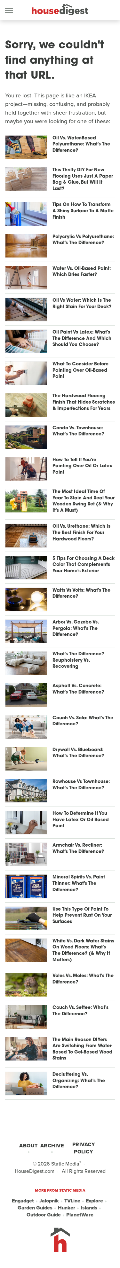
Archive (52, 1145)
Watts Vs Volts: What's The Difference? (81, 593)
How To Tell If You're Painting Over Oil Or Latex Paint (82, 466)
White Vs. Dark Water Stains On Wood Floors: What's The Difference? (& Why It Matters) (83, 950)
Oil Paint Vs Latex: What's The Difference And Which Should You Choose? (81, 338)
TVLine (72, 1200)
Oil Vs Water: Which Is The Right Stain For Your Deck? (81, 303)
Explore (94, 1200)
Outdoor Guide (44, 1214)
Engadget (23, 1200)
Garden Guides (35, 1207)
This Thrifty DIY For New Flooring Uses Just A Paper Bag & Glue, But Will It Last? (82, 179)
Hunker (66, 1207)
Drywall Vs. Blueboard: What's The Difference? (78, 753)
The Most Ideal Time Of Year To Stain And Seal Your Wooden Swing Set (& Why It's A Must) (83, 501)
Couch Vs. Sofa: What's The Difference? (82, 721)
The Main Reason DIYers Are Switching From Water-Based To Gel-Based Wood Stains (82, 1049)
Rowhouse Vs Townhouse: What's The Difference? (81, 785)
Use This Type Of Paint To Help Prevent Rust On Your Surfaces (82, 915)
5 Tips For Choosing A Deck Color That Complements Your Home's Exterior (83, 565)
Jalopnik (49, 1200)
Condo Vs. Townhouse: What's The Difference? (78, 431)
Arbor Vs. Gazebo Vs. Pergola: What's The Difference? (75, 628)
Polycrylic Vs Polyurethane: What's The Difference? (83, 240)
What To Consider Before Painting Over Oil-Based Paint (80, 370)
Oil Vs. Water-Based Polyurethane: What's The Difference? (81, 144)
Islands (89, 1207)
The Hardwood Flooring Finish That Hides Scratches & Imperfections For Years (83, 402)
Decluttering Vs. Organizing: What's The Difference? (78, 1080)
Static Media (65, 1163)
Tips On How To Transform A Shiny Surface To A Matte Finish (83, 211)
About (28, 1145)
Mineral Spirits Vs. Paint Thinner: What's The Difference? (78, 883)
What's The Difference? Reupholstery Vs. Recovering (78, 660)
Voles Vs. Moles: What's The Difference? (83, 979)
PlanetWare (79, 1214)
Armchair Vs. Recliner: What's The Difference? (78, 848)
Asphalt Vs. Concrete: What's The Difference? (78, 689)
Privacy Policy (83, 1148)
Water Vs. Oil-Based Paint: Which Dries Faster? (81, 272)
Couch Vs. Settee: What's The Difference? (80, 1011)
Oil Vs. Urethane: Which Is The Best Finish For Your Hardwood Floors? (81, 532)
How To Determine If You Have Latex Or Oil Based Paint (80, 819)
